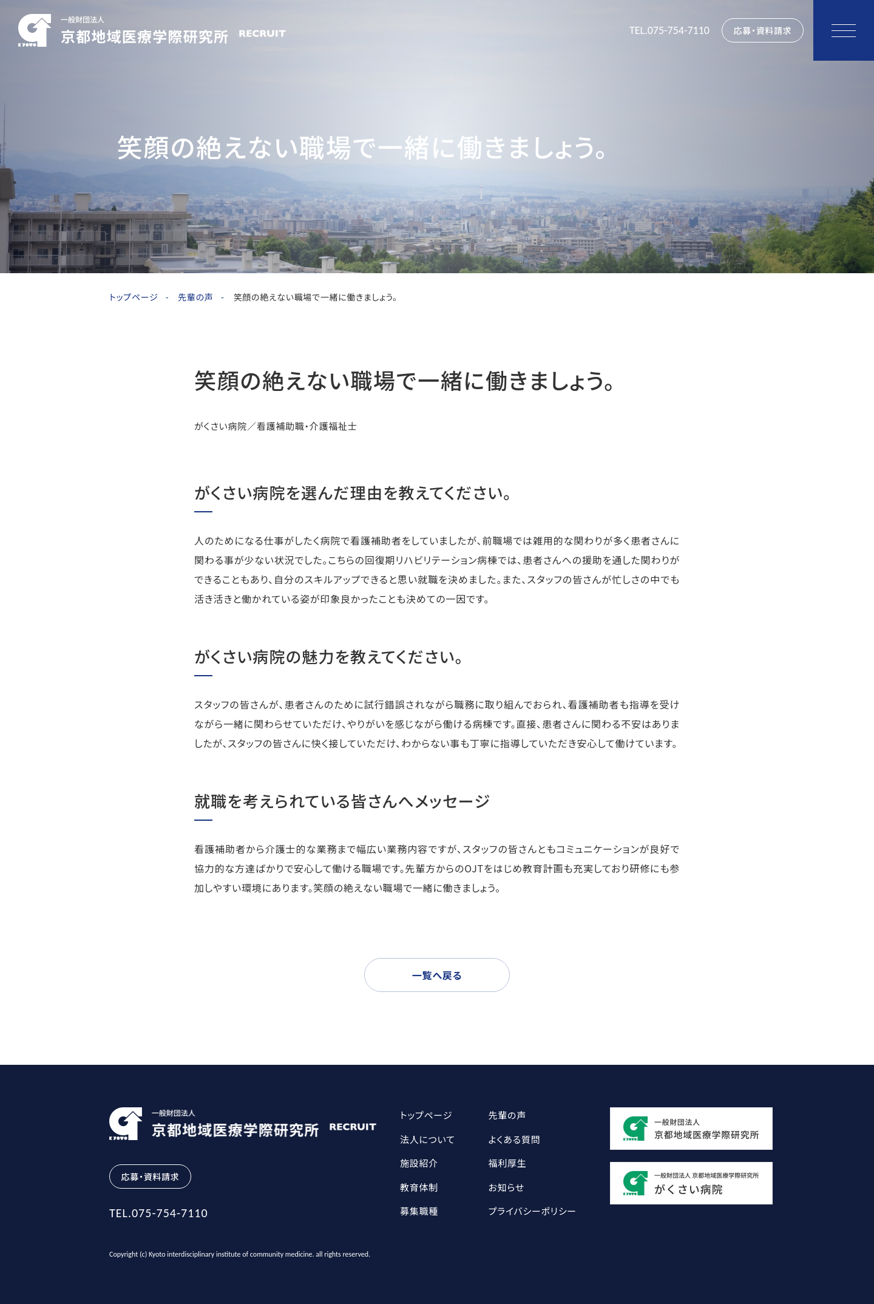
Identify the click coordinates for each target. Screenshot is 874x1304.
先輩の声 (195, 297)
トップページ (133, 297)
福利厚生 (508, 1162)
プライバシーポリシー (533, 1210)
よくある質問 (515, 1139)
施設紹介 (419, 1162)
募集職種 (419, 1210)
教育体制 (419, 1187)
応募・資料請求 (763, 30)
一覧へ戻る (437, 975)
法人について (427, 1139)
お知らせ (507, 1187)
